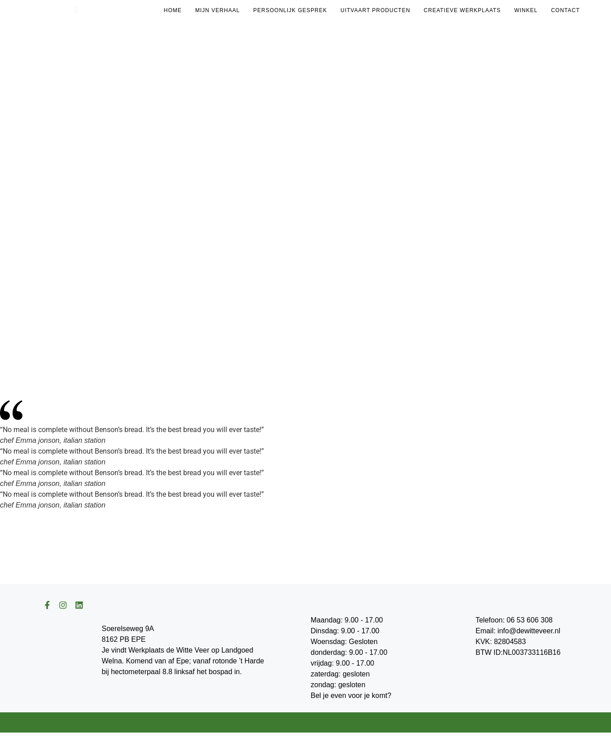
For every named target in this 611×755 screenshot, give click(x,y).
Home (173, 10)
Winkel (525, 10)
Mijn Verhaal (217, 10)
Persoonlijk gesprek (290, 10)
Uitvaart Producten (375, 10)
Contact (565, 10)
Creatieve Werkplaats (462, 10)
